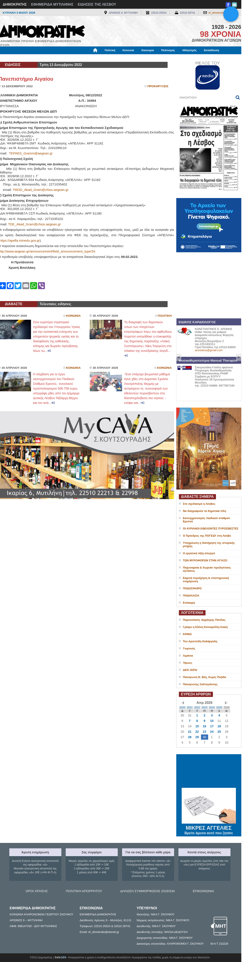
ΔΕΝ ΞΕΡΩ (190, 670)
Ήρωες (187, 662)
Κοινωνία (128, 50)
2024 (212, 707)
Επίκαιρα (189, 602)
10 (212, 721)
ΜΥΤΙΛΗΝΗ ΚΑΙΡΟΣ (208, 771)
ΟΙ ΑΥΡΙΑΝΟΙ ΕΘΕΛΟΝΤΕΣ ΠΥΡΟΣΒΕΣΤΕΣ (210, 528)
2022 (197, 707)
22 (197, 731)
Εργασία (33, 57)
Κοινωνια (73, 315)
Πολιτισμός (168, 50)
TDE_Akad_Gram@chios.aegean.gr (34, 224)
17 (212, 726)
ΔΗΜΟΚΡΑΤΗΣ (15, 4)
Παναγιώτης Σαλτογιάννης (200, 684)
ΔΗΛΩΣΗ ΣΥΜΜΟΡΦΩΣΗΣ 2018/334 (147, 891)
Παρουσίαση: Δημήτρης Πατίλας (204, 619)
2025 (219, 707)
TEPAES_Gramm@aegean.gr (31, 153)
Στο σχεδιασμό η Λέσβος (199, 503)
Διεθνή (104, 57)
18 (219, 726)
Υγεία (72, 57)
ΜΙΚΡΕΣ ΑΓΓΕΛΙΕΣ (208, 827)
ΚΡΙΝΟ (187, 634)
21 (189, 731)
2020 (182, 707)
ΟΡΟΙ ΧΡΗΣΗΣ (37, 891)
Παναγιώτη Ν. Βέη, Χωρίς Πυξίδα (204, 677)
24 (212, 731)
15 (197, 726)
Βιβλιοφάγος (54, 57)
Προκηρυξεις (157, 86)
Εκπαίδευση (211, 50)
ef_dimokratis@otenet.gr (223, 12)
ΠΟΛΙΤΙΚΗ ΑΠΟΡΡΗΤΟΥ (84, 891)
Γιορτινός (189, 648)
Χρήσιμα (88, 57)
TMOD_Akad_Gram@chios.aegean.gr (41, 190)
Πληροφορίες (124, 57)
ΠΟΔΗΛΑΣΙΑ (191, 595)
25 (219, 731)
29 (197, 737)
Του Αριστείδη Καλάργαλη (200, 641)
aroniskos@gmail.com (209, 350)
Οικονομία (147, 50)
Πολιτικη (165, 315)
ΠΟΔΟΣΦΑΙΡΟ (192, 588)
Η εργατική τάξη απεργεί (199, 553)
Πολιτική (110, 50)
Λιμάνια (188, 655)
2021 (190, 707)
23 (204, 731)
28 (189, 737)
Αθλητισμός (189, 50)
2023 (204, 707)
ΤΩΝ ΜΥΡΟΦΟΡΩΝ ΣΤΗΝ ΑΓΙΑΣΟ (205, 560)
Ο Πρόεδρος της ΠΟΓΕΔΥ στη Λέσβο (207, 535)
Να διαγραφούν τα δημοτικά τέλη (204, 511)
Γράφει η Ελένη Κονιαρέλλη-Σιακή (205, 627)
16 (204, 726)
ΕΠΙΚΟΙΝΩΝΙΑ (203, 891)
